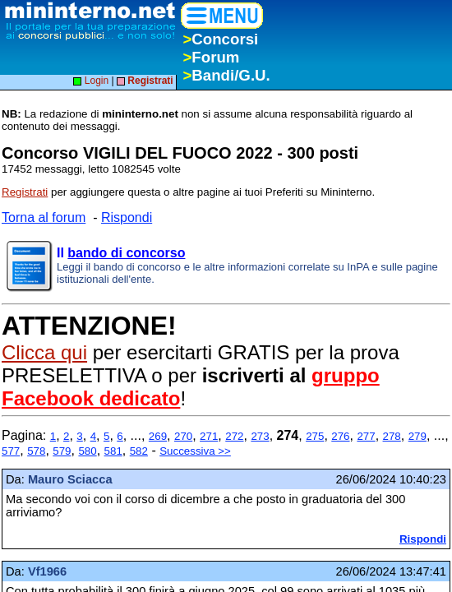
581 (113, 451)
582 (139, 451)
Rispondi (126, 217)
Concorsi (220, 39)
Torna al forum (43, 217)
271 (209, 436)
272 (234, 436)
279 (417, 436)
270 (183, 436)
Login (90, 80)
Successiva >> (195, 451)
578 (36, 451)
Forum (210, 57)
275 (315, 436)
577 (11, 451)
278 (392, 436)
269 (158, 436)
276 (340, 436)
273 (260, 436)
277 (366, 436)
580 (87, 451)
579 (62, 451)
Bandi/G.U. (226, 75)
